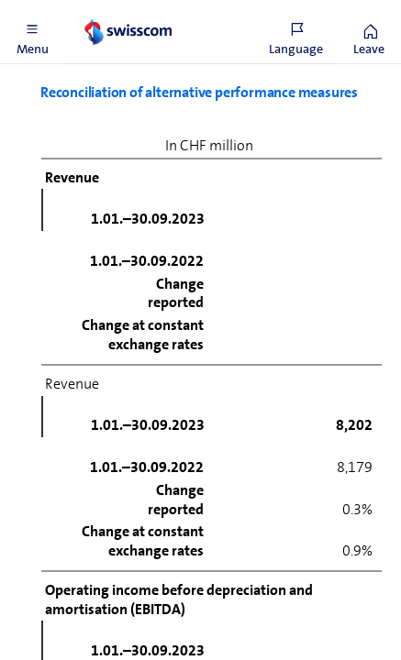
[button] (32, 32)
